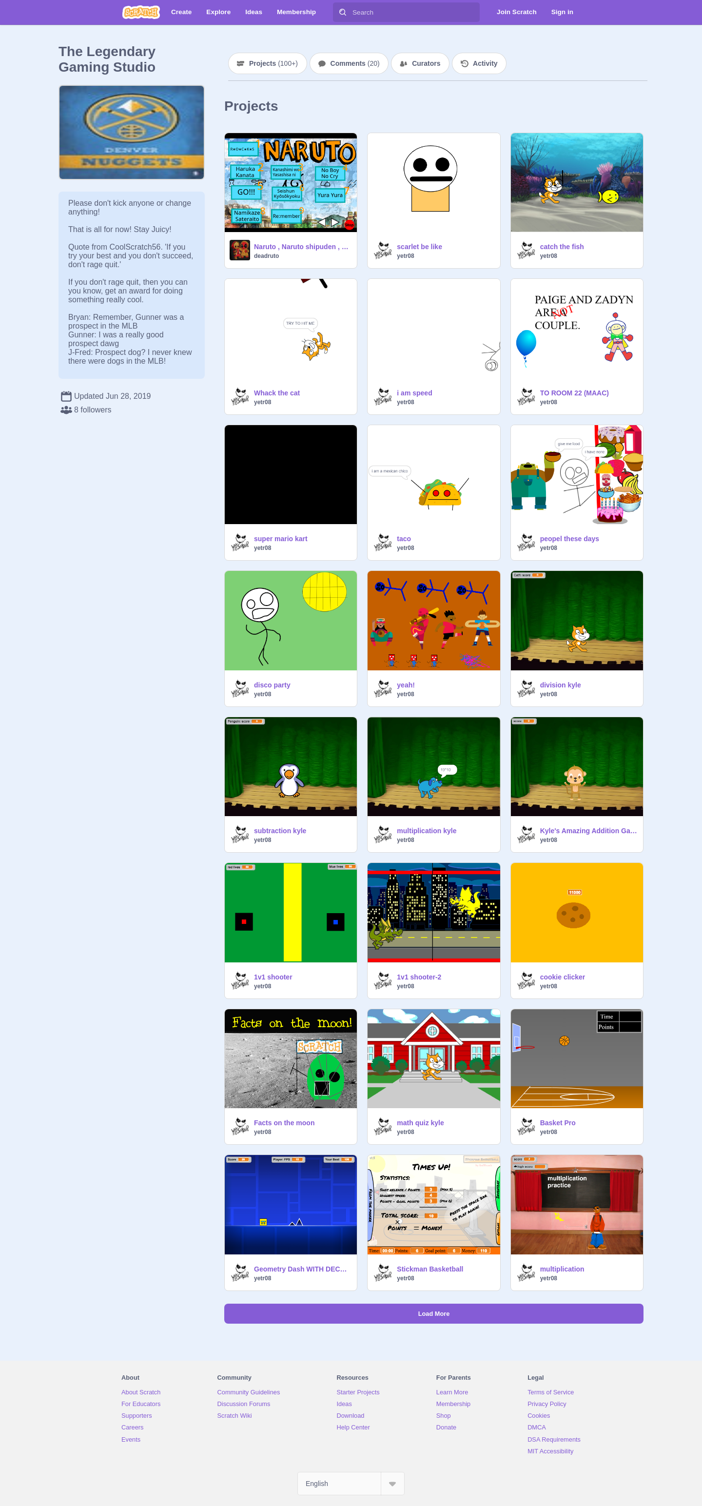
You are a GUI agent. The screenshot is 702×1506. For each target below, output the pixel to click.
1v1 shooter (273, 977)
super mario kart (281, 539)
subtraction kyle (280, 831)
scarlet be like (419, 247)
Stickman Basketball (430, 1269)
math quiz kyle (420, 1123)
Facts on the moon (284, 1123)
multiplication (562, 1269)
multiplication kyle (426, 831)
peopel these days (569, 539)
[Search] (342, 12)
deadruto (266, 256)
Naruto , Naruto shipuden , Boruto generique (302, 247)
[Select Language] (351, 1483)
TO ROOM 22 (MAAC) (574, 393)
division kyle (560, 685)
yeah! (406, 685)
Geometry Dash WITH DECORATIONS (302, 1269)
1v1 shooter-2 (419, 977)
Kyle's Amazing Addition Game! (588, 831)
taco (404, 539)
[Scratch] (141, 12)
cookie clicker (562, 977)
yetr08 (405, 256)
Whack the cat (277, 393)
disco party (272, 685)
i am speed (414, 393)
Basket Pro (558, 1123)
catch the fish (562, 247)
